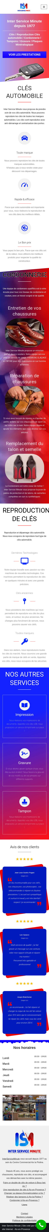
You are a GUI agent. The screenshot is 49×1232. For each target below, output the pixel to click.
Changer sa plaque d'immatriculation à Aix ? (24, 1193)
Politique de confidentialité (24, 1220)
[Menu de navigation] (44, 7)
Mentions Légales (24, 1217)
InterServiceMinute (11, 1159)
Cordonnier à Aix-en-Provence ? (24, 1200)
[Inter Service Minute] (24, 7)
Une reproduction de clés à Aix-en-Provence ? (24, 1190)
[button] (24, 54)
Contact (24, 1213)
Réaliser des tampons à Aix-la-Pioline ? (24, 1197)
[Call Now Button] (41, 1225)
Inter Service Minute (11, 1226)
